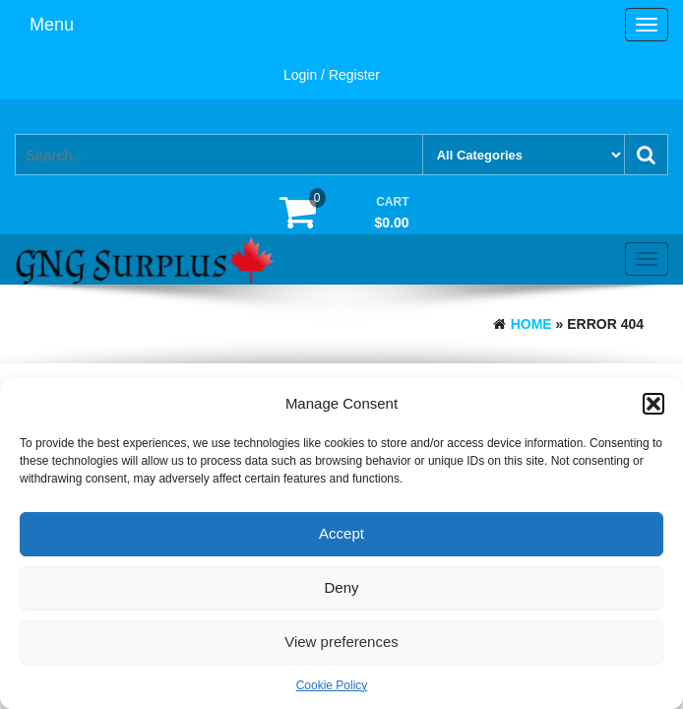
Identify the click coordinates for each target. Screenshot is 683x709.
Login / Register (331, 75)
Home (531, 324)
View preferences (341, 641)
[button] (653, 404)
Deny (341, 587)
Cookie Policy (332, 685)
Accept (341, 533)
